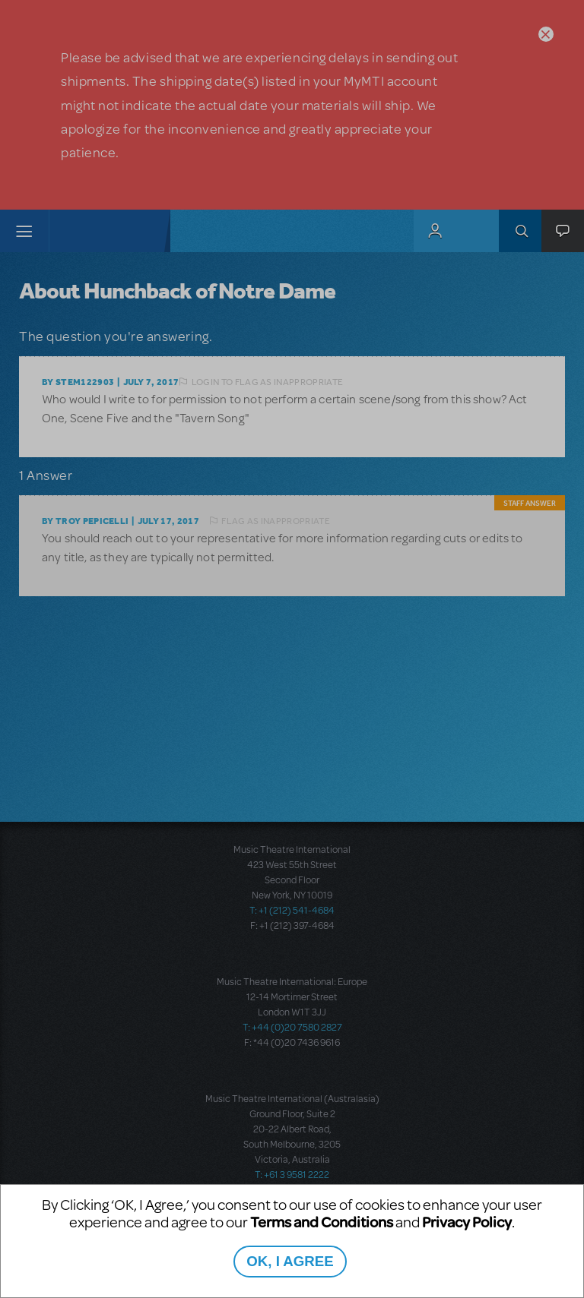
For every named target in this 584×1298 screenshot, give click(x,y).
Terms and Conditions (321, 1222)
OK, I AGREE (289, 1261)
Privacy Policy (467, 1222)
